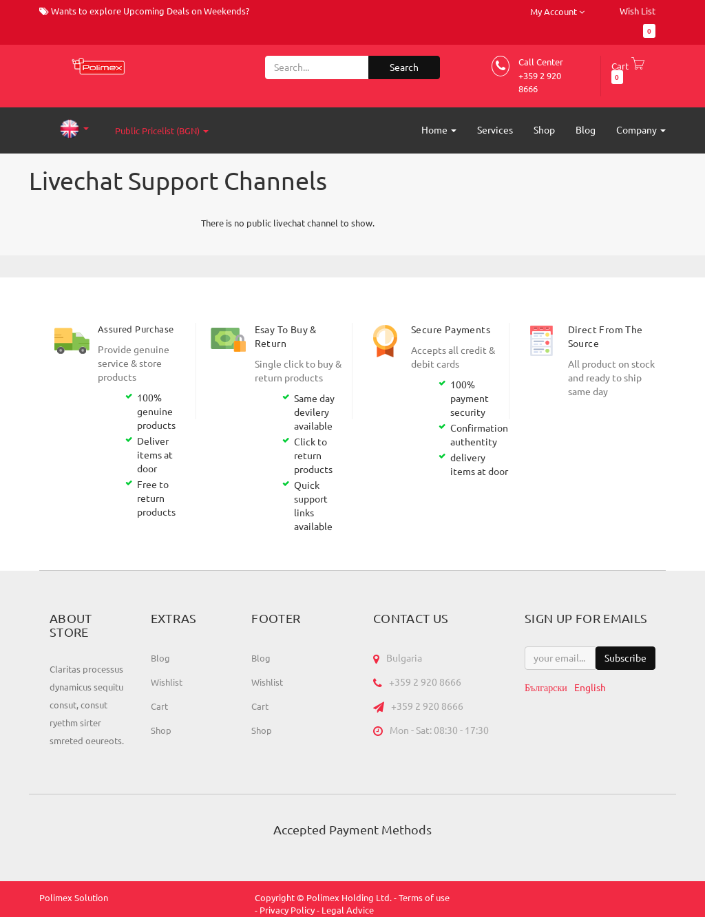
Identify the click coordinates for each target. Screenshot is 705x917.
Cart (159, 706)
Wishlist (166, 682)
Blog (160, 658)
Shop (161, 730)
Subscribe (625, 658)
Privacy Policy (287, 910)
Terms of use (424, 898)
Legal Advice (348, 910)
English (590, 687)
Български (546, 687)
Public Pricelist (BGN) (162, 131)
